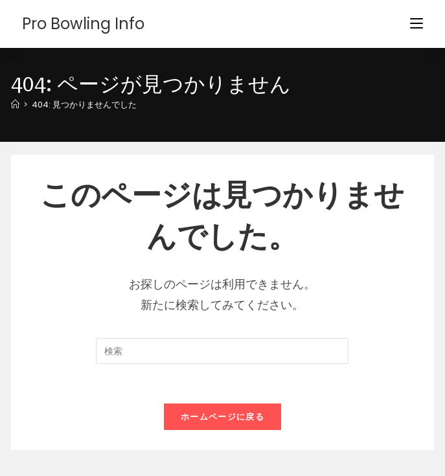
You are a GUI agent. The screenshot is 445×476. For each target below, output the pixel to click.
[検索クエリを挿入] (222, 351)
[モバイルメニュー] (416, 23)
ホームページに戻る (222, 417)
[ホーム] (15, 104)
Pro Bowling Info (83, 23)
